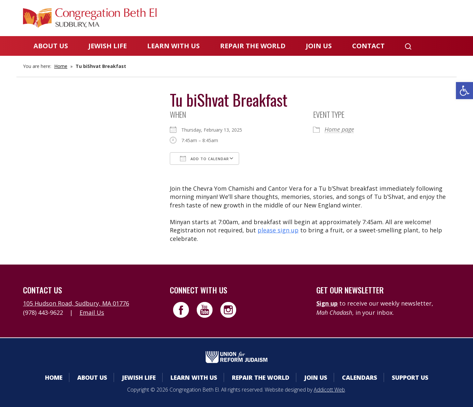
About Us (51, 45)
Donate (373, 17)
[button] (464, 90)
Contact (368, 45)
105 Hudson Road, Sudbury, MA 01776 (76, 303)
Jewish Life (107, 45)
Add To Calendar (204, 158)
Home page (339, 129)
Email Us (91, 312)
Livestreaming (424, 17)
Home (60, 66)
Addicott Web (329, 389)
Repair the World (252, 45)
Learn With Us (173, 45)
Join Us (319, 45)
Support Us (410, 377)
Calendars (329, 17)
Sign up (327, 303)
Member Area (276, 17)
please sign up (278, 230)
